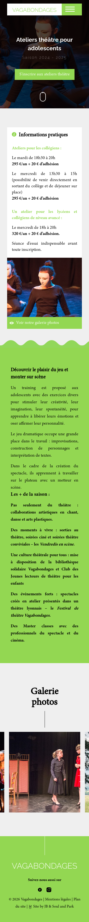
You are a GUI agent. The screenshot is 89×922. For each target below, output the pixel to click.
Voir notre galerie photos (34, 323)
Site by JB (38, 906)
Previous (81, 771)
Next (81, 782)
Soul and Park (63, 906)
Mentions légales (58, 899)
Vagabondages (34, 10)
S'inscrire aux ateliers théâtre (44, 74)
